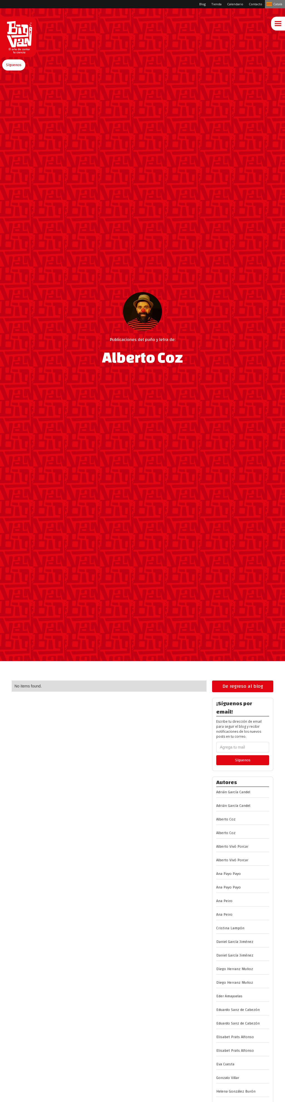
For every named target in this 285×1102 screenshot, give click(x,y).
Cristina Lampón (230, 928)
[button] (13, 65)
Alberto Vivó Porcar (232, 846)
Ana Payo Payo (228, 873)
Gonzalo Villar (227, 1077)
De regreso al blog (242, 686)
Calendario (235, 4)
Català (277, 4)
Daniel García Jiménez (234, 941)
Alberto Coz (225, 819)
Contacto (255, 4)
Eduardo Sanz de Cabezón (238, 1009)
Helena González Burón (235, 1091)
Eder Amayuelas (229, 996)
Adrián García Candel (233, 792)
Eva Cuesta (225, 1064)
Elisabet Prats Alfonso (235, 1037)
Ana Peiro (224, 901)
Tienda (216, 4)
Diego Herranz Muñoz (234, 969)
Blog (202, 4)
